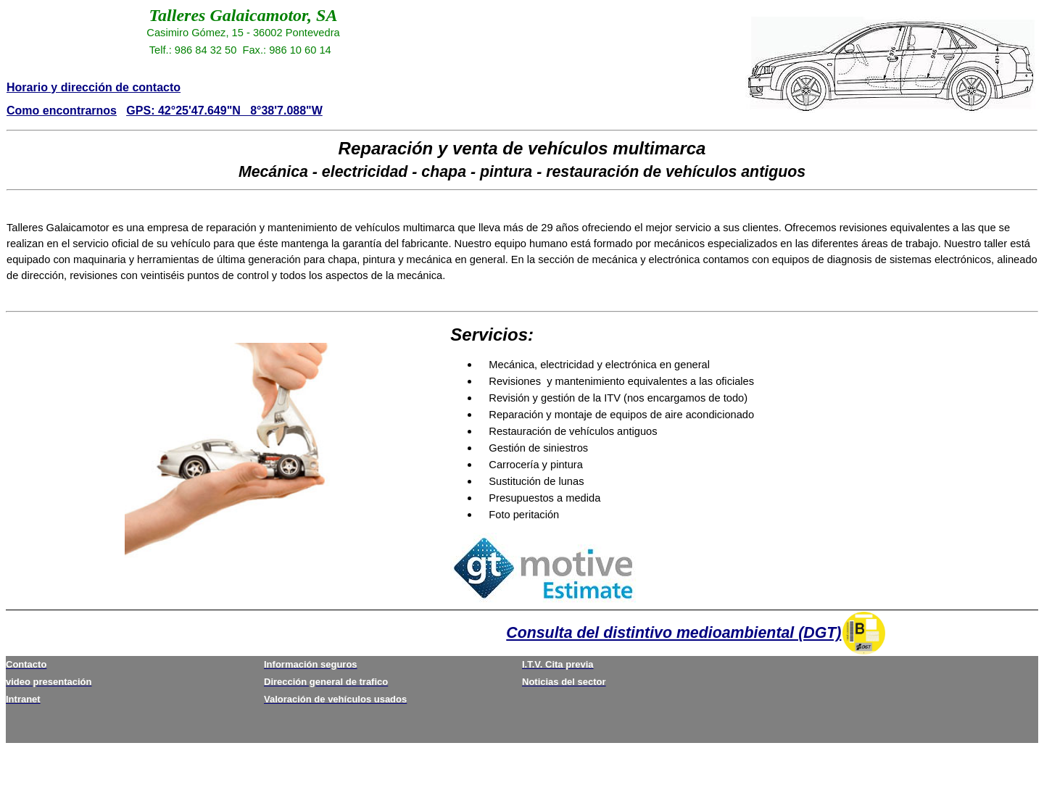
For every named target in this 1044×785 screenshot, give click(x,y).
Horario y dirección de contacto (94, 87)
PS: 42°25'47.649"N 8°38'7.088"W (229, 110)
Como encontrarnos (62, 110)
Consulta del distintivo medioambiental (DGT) (673, 632)
